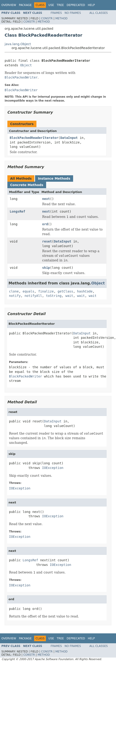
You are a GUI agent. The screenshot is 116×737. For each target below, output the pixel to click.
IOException (52, 468)
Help (91, 5)
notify (15, 296)
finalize (46, 291)
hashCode (84, 291)
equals (28, 291)
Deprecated (76, 5)
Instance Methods (54, 178)
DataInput (69, 138)
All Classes (98, 13)
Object (26, 65)
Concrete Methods (26, 185)
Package (25, 5)
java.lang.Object (18, 44)
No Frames (73, 13)
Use (51, 5)
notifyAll (33, 296)
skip (46, 267)
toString (53, 296)
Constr (47, 18)
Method (61, 18)
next (46, 199)
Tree (60, 5)
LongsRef (17, 211)
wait (69, 296)
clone (14, 291)
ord (45, 224)
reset (47, 241)
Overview (8, 5)
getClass (65, 291)
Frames (56, 13)
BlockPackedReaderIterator (34, 138)
